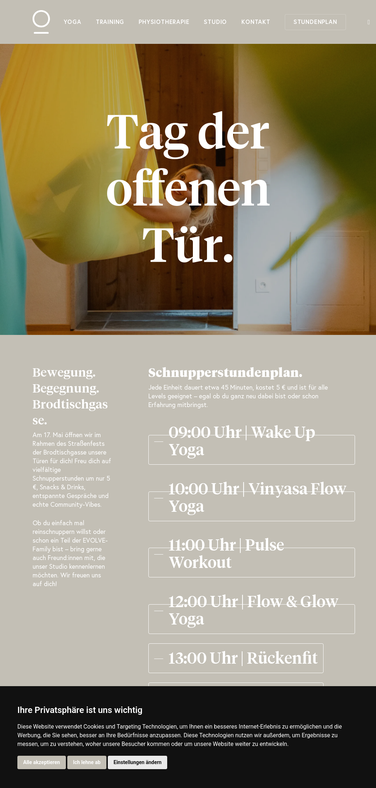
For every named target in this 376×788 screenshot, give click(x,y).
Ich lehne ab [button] (87, 762)
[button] (251, 441)
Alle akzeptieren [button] (41, 762)
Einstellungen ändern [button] (138, 762)
